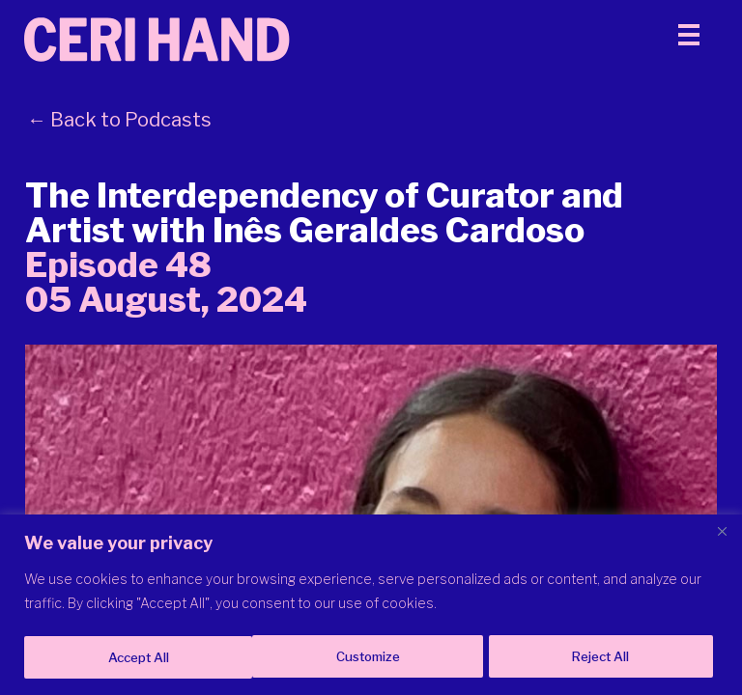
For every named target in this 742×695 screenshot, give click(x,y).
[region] (371, 605)
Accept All (604, 657)
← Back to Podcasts (119, 139)
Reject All (373, 657)
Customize (139, 657)
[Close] (721, 532)
